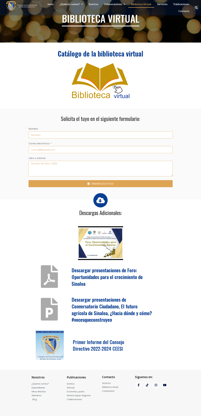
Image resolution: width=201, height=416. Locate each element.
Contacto (183, 11)
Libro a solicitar (37, 158)
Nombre (33, 129)
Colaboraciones (114, 4)
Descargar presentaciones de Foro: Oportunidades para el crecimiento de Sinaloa (107, 277)
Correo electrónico (39, 143)
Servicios (162, 4)
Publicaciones (181, 4)
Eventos (93, 4)
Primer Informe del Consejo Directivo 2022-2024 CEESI (98, 345)
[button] (196, 7)
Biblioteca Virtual (141, 4)
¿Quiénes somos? (71, 4)
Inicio (51, 4)
